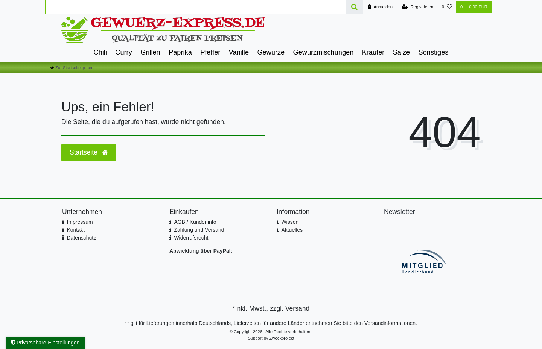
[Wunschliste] (447, 7)
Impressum (80, 222)
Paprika (180, 52)
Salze (401, 52)
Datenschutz (81, 238)
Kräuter (373, 52)
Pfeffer (210, 52)
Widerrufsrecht (191, 238)
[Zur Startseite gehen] (71, 67)
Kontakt (75, 230)
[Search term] (195, 7)
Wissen (289, 222)
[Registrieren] (417, 7)
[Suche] (354, 7)
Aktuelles (292, 230)
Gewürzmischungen (323, 52)
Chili (100, 52)
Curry (123, 52)
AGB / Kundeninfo (195, 222)
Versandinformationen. (390, 323)
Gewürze (271, 52)
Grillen (150, 52)
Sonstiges (434, 52)
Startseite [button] (89, 152)
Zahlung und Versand (199, 230)
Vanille (239, 52)
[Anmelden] (380, 7)
